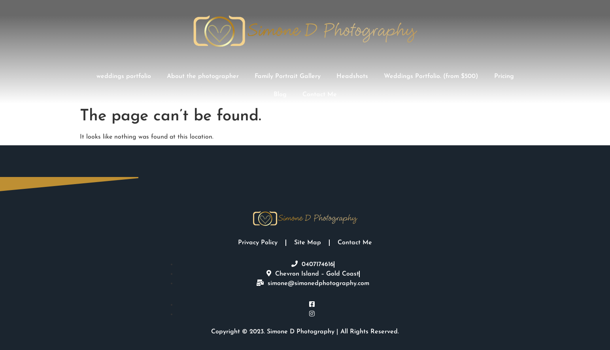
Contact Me (319, 94)
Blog (280, 94)
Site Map (307, 243)
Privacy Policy (258, 243)
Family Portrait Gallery (288, 76)
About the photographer (203, 76)
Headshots (352, 76)
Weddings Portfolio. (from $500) (431, 76)
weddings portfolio (123, 76)
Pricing (504, 76)
